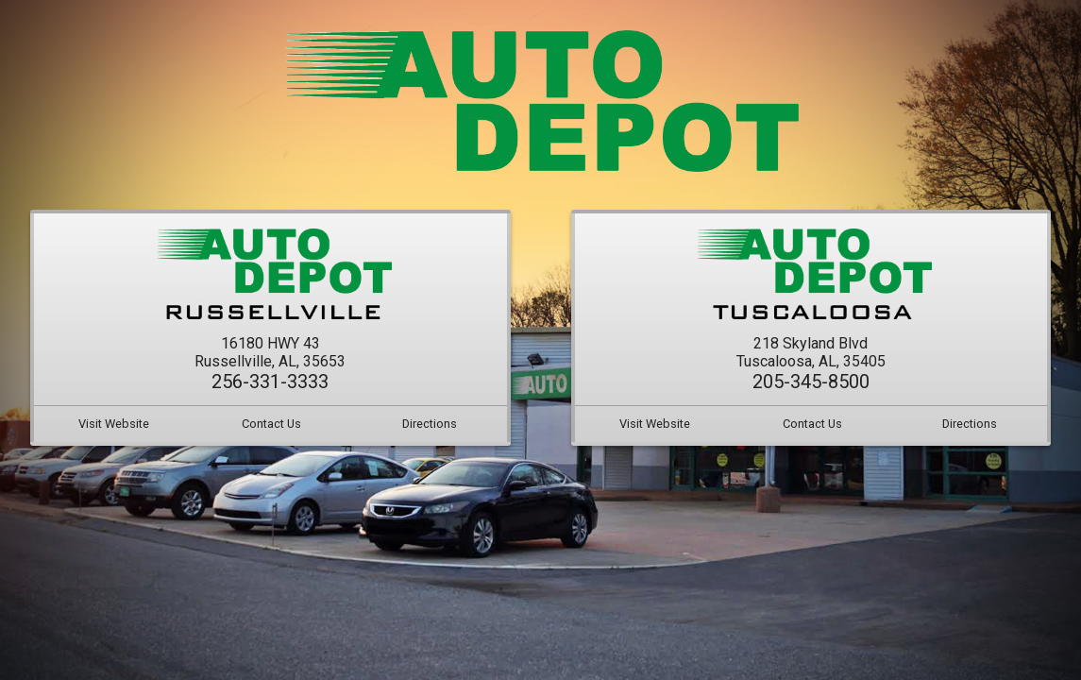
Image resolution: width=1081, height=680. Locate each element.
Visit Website (113, 423)
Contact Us (271, 423)
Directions (429, 423)
